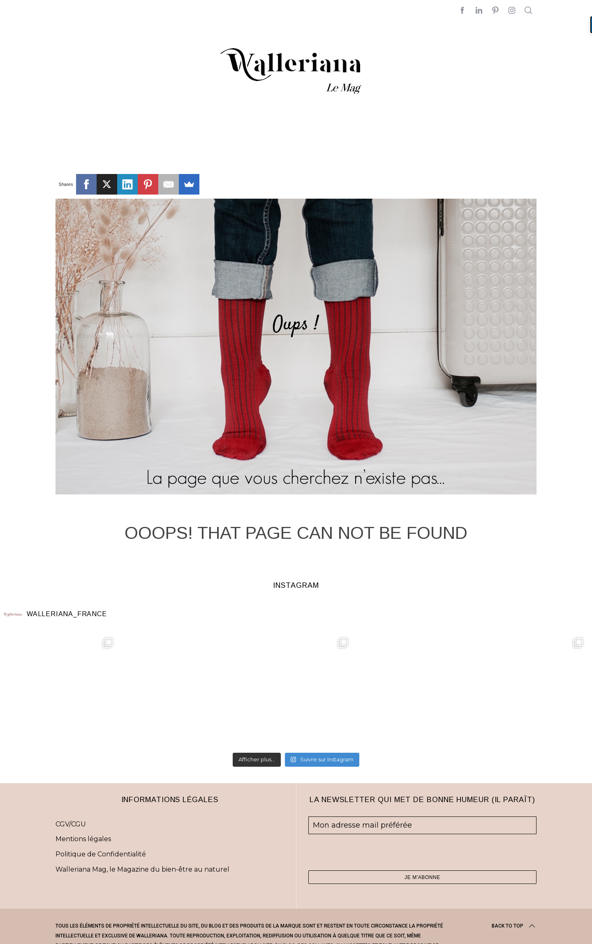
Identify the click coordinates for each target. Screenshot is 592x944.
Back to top (514, 925)
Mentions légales (83, 839)
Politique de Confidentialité (101, 854)
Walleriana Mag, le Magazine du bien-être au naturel (142, 869)
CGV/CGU (71, 824)
